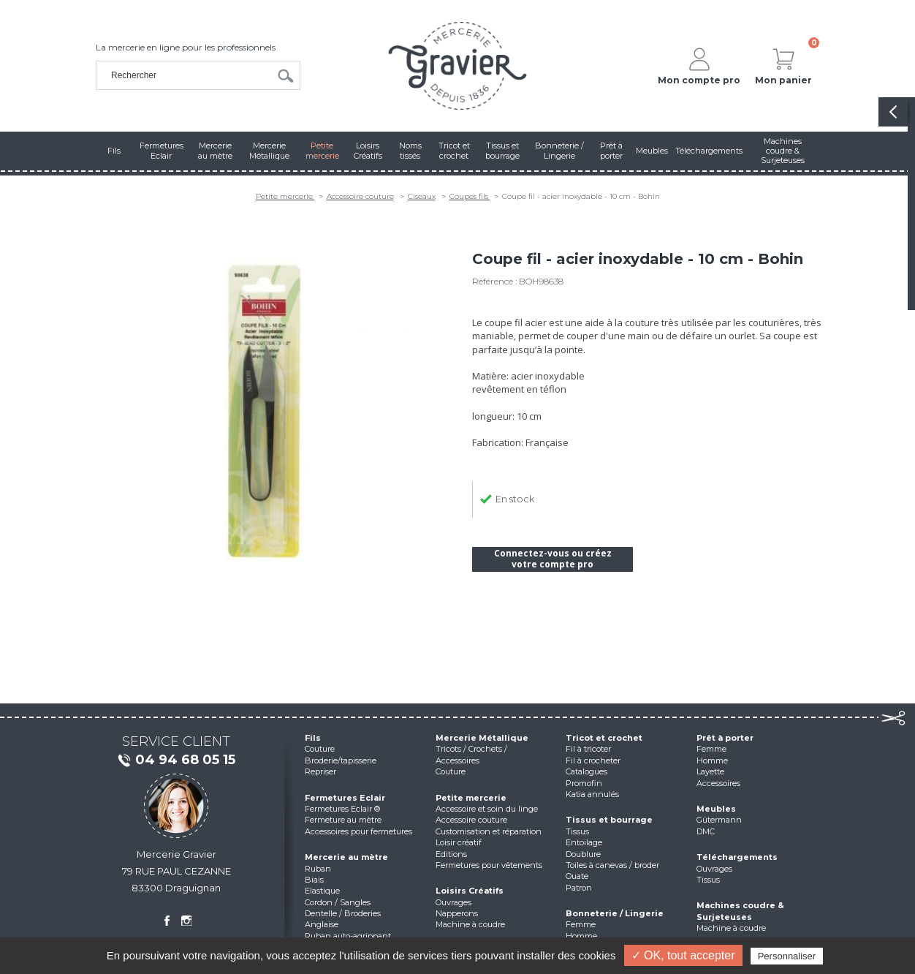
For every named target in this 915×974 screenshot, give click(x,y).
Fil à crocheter (593, 760)
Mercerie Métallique (482, 738)
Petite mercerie (285, 196)
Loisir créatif (459, 842)
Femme (581, 924)
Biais (314, 880)
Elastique (322, 891)
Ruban (318, 869)
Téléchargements (737, 857)
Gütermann (719, 820)
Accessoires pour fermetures (358, 831)
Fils (313, 738)
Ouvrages (453, 902)
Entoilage (584, 842)
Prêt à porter (724, 738)
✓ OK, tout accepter (683, 955)
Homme (581, 936)
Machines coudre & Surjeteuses (740, 910)
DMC (705, 831)
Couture (320, 749)
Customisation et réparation (489, 831)
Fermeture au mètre (343, 820)
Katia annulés (592, 794)
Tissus (577, 831)
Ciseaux (422, 196)
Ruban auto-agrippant (348, 936)
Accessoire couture (360, 196)
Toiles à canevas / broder (612, 865)
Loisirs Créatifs (470, 891)
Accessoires (718, 783)
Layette (710, 771)
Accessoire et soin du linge (487, 809)
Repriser (320, 771)
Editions (451, 854)
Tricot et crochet (604, 738)
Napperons (457, 913)
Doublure (583, 854)
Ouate (577, 876)
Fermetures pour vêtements (489, 865)
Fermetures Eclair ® (342, 809)
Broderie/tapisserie (340, 760)
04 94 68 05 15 (176, 760)
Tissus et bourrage (609, 820)
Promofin (584, 783)
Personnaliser (787, 956)
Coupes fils (469, 196)
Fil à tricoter (588, 749)
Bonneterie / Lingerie (615, 913)
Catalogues (586, 771)
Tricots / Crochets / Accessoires (471, 754)
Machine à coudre (470, 924)
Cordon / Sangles (338, 902)
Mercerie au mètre (346, 857)
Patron (579, 888)
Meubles (716, 809)
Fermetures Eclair (345, 798)
